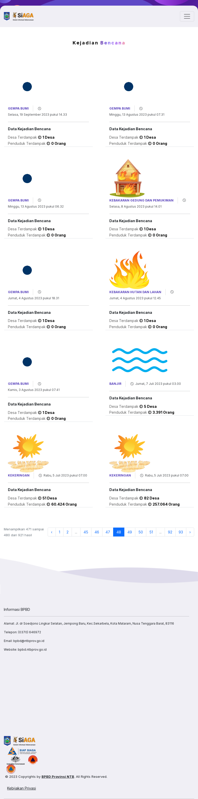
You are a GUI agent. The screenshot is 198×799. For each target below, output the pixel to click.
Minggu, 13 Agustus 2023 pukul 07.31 (136, 114)
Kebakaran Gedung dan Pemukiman (141, 200)
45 (86, 532)
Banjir (115, 384)
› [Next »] (190, 532)
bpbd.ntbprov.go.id (32, 649)
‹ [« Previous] (51, 532)
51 (151, 532)
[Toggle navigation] (187, 16)
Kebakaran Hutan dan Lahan (135, 292)
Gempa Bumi (18, 108)
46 (97, 532)
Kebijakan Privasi (21, 788)
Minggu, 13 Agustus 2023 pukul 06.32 (36, 206)
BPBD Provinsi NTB (58, 776)
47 (107, 532)
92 (170, 532)
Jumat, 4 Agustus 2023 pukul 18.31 (33, 298)
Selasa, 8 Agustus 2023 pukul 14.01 (135, 206)
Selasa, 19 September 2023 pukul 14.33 (37, 114)
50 (140, 532)
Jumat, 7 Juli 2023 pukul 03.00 (158, 384)
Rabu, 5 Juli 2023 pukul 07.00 (65, 475)
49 (129, 532)
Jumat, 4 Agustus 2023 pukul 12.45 (135, 298)
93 (181, 532)
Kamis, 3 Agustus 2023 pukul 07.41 (34, 390)
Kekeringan (19, 475)
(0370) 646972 (29, 632)
